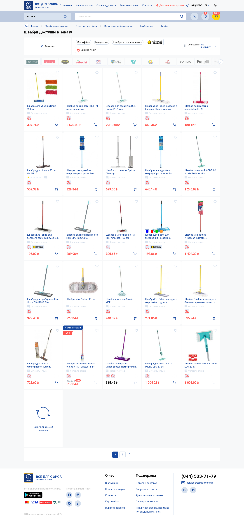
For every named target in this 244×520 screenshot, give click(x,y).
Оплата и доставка (106, 5)
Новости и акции (84, 5)
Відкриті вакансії (115, 507)
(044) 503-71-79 (198, 476)
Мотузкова (101, 42)
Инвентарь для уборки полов (118, 26)
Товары (34, 26)
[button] (220, 61)
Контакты (147, 5)
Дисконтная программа (170, 5)
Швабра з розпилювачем (127, 42)
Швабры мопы (146, 26)
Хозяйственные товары (56, 26)
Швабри (164, 26)
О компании (66, 5)
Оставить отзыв (37, 113)
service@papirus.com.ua (197, 482)
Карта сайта (112, 501)
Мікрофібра (83, 42)
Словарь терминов (147, 501)
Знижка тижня (86, 50)
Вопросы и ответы (129, 5)
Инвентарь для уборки (86, 26)
